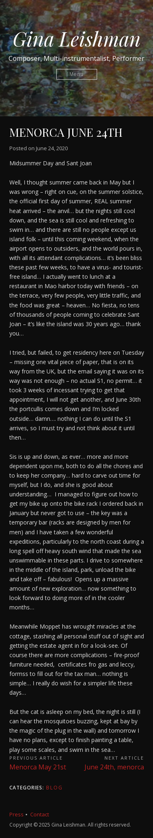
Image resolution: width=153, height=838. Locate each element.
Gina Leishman (77, 38)
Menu (76, 74)
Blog (54, 787)
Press (16, 814)
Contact (39, 814)
